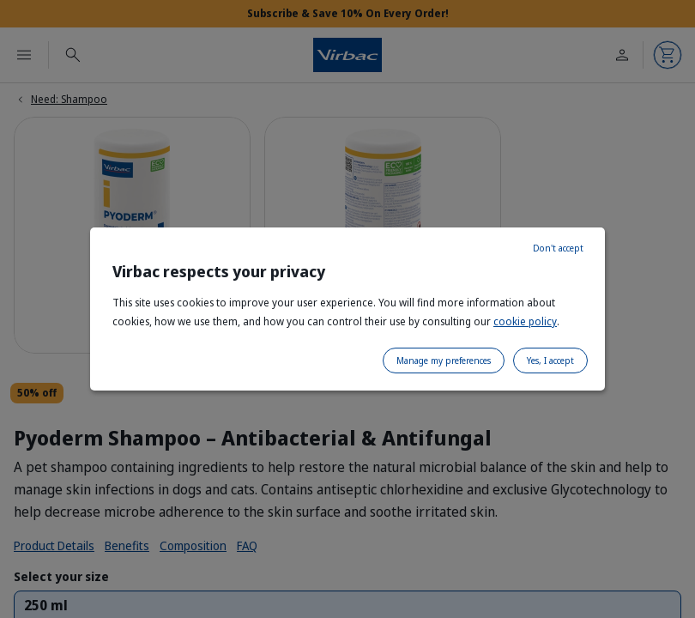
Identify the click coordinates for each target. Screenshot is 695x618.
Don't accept (558, 248)
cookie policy (525, 321)
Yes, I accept (550, 360)
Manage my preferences (443, 360)
